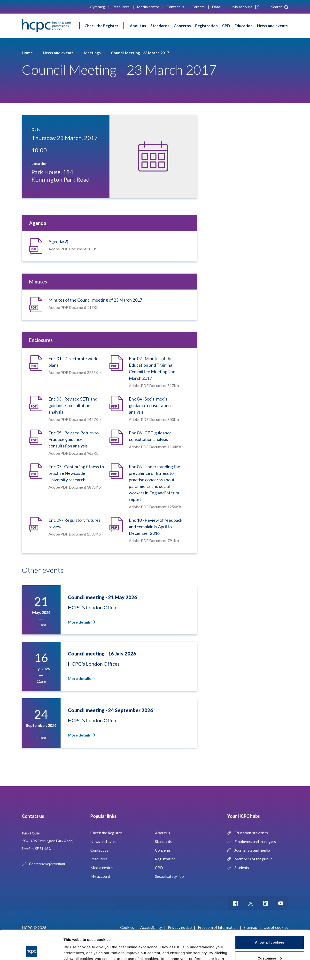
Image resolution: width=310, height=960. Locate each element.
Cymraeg (97, 6)
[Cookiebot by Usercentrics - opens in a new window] (31, 950)
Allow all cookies (269, 915)
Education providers (251, 832)
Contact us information (47, 863)
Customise (269, 931)
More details (81, 622)
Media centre (148, 6)
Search (279, 6)
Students (241, 867)
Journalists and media (252, 850)
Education (243, 25)
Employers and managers (255, 841)
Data (216, 6)
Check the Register (101, 25)
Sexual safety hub (169, 876)
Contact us (175, 6)
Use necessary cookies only (269, 947)
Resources (121, 6)
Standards (159, 25)
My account (245, 6)
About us (138, 25)
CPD (226, 25)
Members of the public (253, 858)
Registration (206, 25)
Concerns (182, 25)
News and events (272, 25)
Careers (198, 6)
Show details (74, 950)
